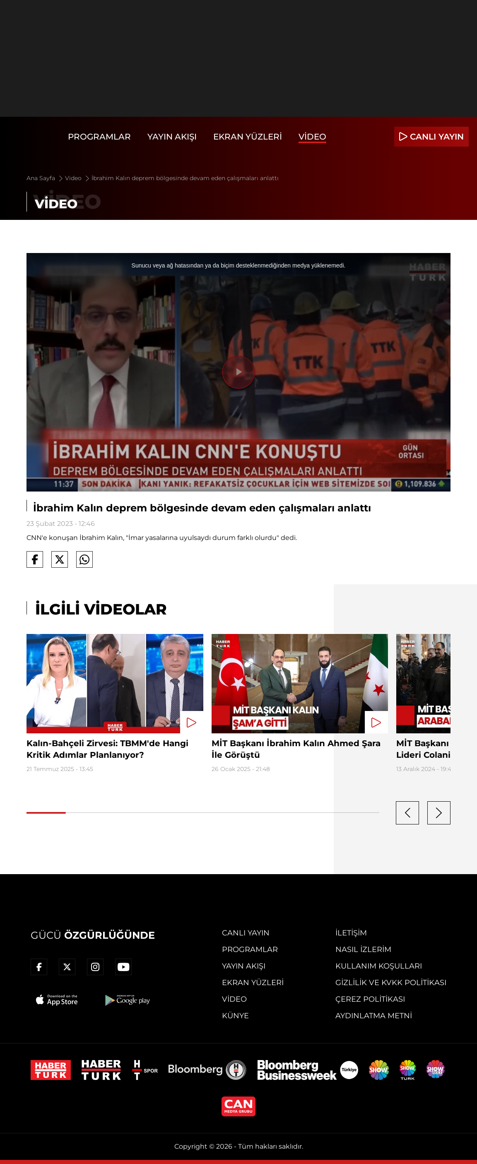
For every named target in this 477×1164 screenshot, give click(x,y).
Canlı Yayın (246, 932)
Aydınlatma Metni (373, 1015)
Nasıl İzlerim (363, 949)
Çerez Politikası (370, 999)
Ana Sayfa (45, 178)
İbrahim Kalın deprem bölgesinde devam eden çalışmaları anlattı (185, 178)
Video (312, 137)
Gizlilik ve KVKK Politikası (390, 982)
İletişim (351, 932)
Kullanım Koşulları (378, 966)
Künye (235, 1015)
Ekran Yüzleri (247, 137)
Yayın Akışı (172, 137)
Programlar (99, 137)
